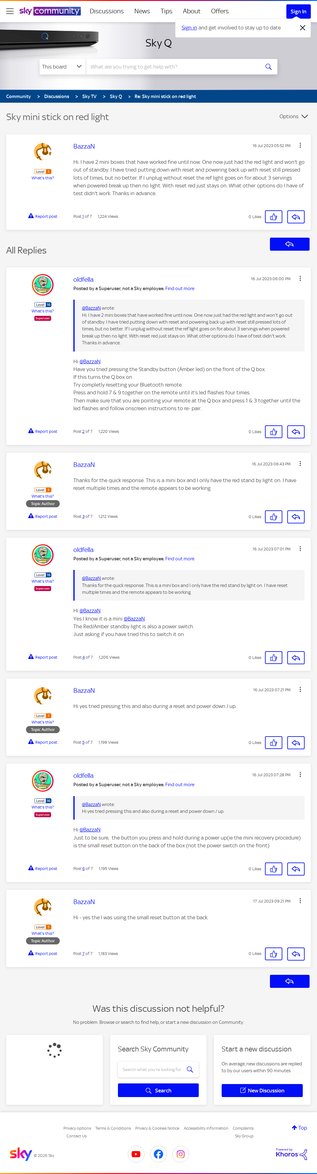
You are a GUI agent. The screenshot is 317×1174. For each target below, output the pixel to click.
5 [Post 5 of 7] (83, 742)
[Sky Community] (50, 11)
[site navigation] (10, 11)
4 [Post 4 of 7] (83, 657)
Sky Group (244, 1136)
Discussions (107, 11)
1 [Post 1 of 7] (83, 216)
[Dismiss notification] (303, 28)
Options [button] (289, 116)
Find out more (179, 288)
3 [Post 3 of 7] (83, 516)
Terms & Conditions (113, 1128)
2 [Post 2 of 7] (83, 431)
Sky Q (158, 43)
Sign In (298, 11)
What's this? (43, 178)
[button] (300, 145)
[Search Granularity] (63, 66)
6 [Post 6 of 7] (83, 868)
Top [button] (302, 1128)
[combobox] (172, 66)
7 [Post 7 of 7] (83, 953)
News (142, 11)
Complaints (243, 1128)
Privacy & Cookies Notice (157, 1128)
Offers (220, 11)
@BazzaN (91, 308)
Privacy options (77, 1128)
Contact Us (77, 1136)
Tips (166, 11)
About (192, 11)
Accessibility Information (206, 1128)
